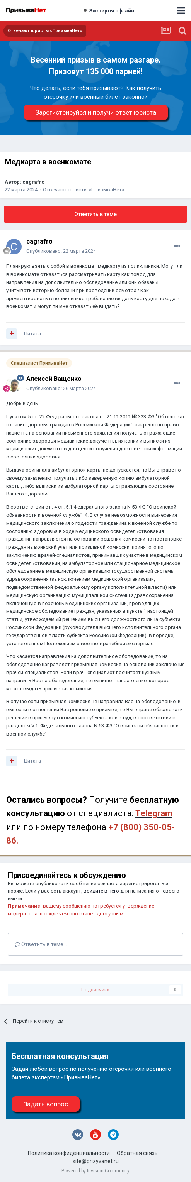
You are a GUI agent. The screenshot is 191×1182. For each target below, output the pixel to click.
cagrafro (33, 182)
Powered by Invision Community (95, 1171)
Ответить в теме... (41, 944)
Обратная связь (137, 1153)
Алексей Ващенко (54, 378)
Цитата (32, 334)
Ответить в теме (95, 214)
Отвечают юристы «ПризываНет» (83, 190)
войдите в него (101, 891)
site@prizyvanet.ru (96, 1161)
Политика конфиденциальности (69, 1153)
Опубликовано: (61, 251)
